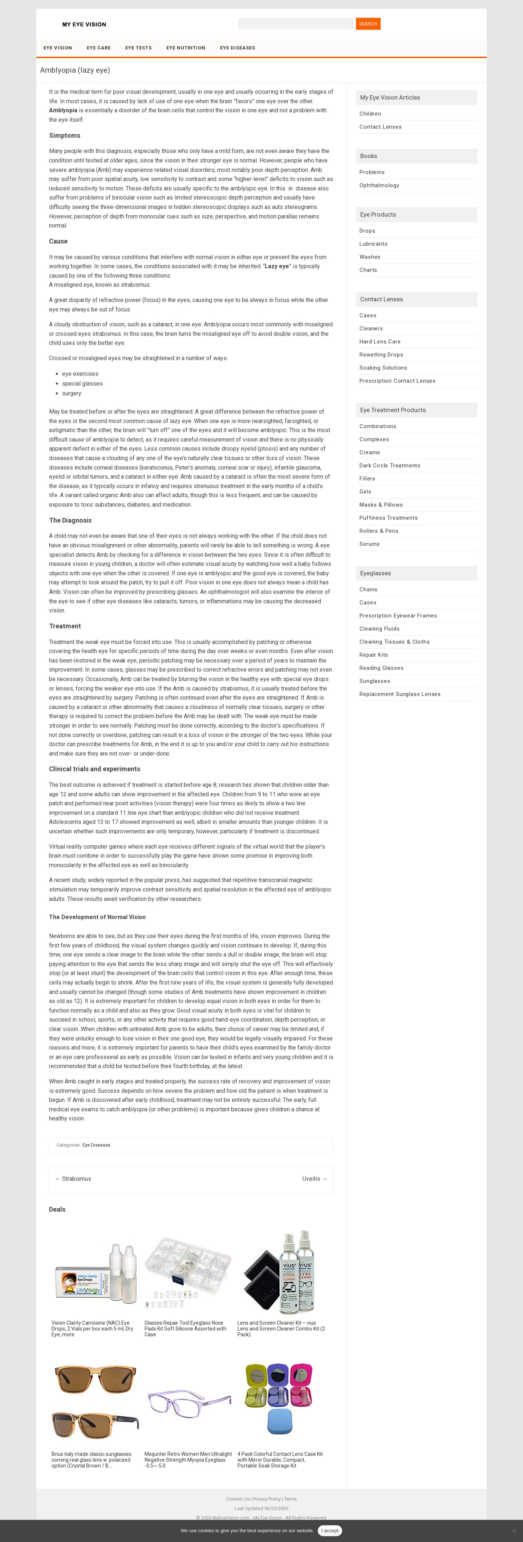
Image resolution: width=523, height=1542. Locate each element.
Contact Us (238, 1499)
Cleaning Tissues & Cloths (395, 642)
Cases (368, 315)
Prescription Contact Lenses (398, 381)
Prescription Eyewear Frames (398, 615)
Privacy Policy (267, 1499)
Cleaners (371, 328)
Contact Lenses (381, 127)
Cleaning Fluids (380, 628)
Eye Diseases (237, 48)
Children (370, 113)
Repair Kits (374, 655)
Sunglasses (375, 681)
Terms (290, 1499)
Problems (372, 172)
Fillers (368, 478)
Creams (370, 452)
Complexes (374, 439)
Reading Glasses (382, 668)
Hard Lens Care (380, 341)
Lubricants (374, 244)
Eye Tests (138, 48)
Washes (370, 257)
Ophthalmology (379, 185)
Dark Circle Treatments (390, 465)
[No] (514, 1530)
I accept (330, 1530)
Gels (365, 491)
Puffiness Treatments (389, 518)
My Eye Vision (267, 1518)
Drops (367, 231)
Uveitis (315, 1178)
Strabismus (73, 1178)
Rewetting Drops (381, 354)
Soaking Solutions (384, 368)
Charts (368, 270)
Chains (369, 589)
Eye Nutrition (186, 48)
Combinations (378, 426)
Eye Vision (58, 48)
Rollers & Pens (379, 531)
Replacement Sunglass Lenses (400, 694)
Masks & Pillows (381, 505)
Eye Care (99, 48)
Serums (370, 544)
